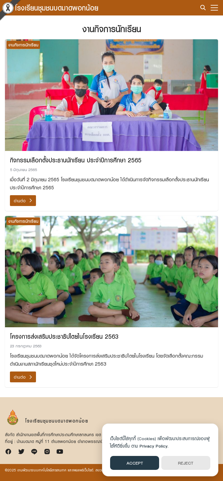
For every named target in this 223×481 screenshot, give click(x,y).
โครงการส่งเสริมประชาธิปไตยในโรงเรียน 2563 (64, 336)
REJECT (185, 463)
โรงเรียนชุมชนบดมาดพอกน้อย (56, 7)
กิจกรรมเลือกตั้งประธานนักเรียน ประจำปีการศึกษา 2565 (75, 160)
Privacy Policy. (154, 446)
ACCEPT (135, 463)
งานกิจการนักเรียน (23, 45)
